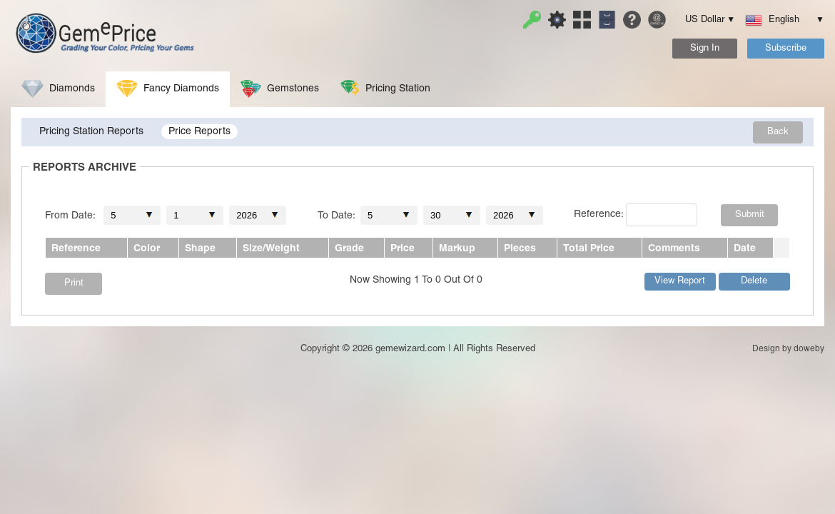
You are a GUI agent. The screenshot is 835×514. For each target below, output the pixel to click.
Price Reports (199, 131)
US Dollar (704, 20)
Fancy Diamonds (167, 89)
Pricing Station (385, 89)
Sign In (704, 48)
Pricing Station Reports (91, 131)
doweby (809, 349)
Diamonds (58, 89)
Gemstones (280, 89)
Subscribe (785, 48)
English (779, 20)
